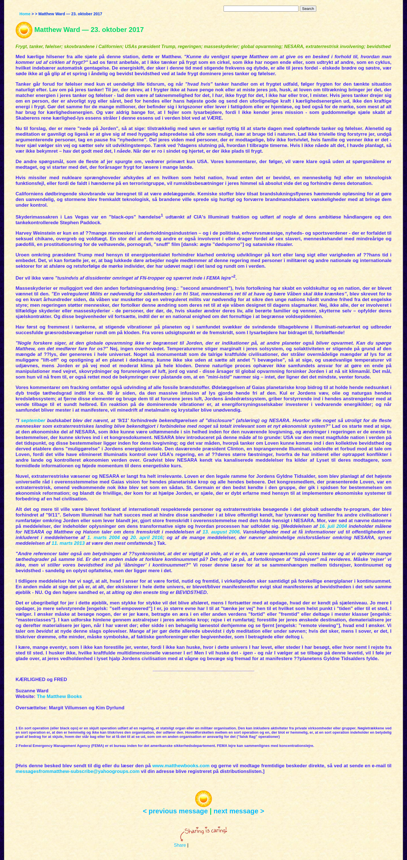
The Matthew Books (59, 696)
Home (25, 14)
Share (180, 845)
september (33, 420)
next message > (238, 811)
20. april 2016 (146, 537)
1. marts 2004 (103, 537)
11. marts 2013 (68, 543)
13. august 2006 (220, 532)
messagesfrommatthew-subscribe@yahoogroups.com (78, 771)
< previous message (175, 811)
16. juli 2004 (333, 526)
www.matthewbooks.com (180, 765)
